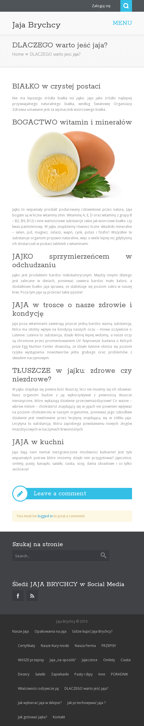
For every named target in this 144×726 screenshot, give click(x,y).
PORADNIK (119, 674)
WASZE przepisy (31, 659)
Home (18, 54)
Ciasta (126, 659)
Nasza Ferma (85, 645)
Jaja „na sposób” (63, 659)
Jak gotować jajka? (32, 717)
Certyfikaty (26, 645)
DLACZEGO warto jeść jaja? (86, 688)
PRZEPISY (109, 645)
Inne (101, 674)
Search (126, 6)
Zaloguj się (101, 5)
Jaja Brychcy (36, 25)
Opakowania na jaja (50, 631)
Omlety (109, 659)
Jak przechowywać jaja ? (86, 702)
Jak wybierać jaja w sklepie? (40, 702)
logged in (45, 516)
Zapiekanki (60, 674)
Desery (23, 674)
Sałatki (40, 674)
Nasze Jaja (20, 631)
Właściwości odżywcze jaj (38, 688)
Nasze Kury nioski (55, 645)
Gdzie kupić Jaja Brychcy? (92, 631)
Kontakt (59, 717)
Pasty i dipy (83, 674)
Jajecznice (90, 659)
